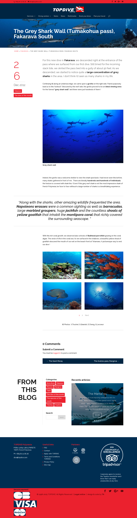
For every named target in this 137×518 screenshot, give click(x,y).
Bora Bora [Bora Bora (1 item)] (50, 383)
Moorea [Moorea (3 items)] (50, 387)
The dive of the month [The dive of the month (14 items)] (55, 394)
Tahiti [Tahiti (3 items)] (49, 391)
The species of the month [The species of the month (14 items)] (54, 399)
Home (16, 51)
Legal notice (79, 494)
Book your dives (85, 16)
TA (103, 494)
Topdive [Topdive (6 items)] (58, 405)
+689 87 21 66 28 (22, 454)
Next (87, 315)
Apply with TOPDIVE (51, 454)
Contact (47, 451)
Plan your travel (99, 16)
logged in (57, 353)
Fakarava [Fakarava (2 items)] (60, 383)
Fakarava (24, 51)
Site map (47, 465)
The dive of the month (23, 95)
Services (30, 16)
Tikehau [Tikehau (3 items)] (50, 405)
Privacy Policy (49, 462)
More (97, 418)
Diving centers (43, 16)
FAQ (45, 448)
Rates (56, 16)
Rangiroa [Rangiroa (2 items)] (58, 387)
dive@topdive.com (20, 457)
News (63, 16)
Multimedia (72, 16)
